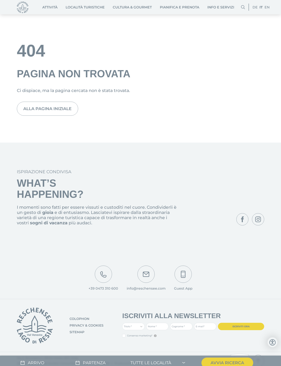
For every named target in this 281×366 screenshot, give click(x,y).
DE (255, 7)
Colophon (79, 320)
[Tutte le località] (158, 358)
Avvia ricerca (228, 359)
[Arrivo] (38, 358)
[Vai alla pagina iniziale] (35, 326)
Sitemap (77, 333)
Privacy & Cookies (86, 327)
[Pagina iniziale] (22, 7)
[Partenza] (93, 358)
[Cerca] (243, 7)
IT (261, 7)
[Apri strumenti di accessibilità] (272, 342)
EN (267, 7)
